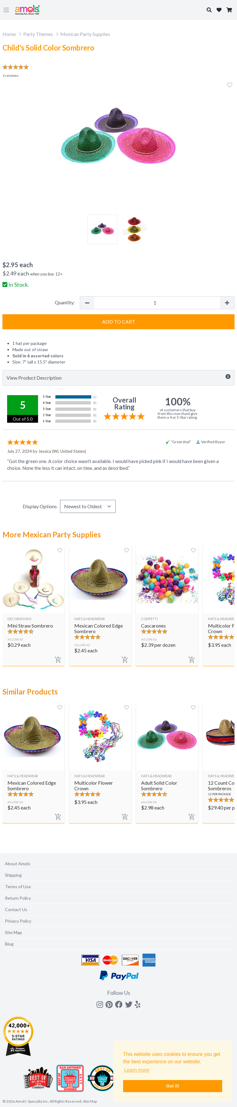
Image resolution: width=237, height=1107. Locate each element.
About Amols (17, 863)
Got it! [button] (172, 1085)
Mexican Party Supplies (85, 34)
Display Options (40, 506)
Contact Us (16, 909)
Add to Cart (118, 321)
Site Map (13, 932)
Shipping (13, 875)
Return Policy (18, 898)
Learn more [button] (136, 1070)
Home (9, 34)
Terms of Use (18, 886)
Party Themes (38, 34)
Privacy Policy (18, 921)
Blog (9, 943)
